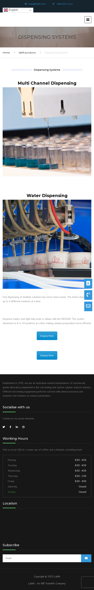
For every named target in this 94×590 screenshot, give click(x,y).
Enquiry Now (47, 335)
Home (6, 52)
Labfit (57, 576)
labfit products (27, 52)
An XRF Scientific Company (51, 583)
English (11, 10)
